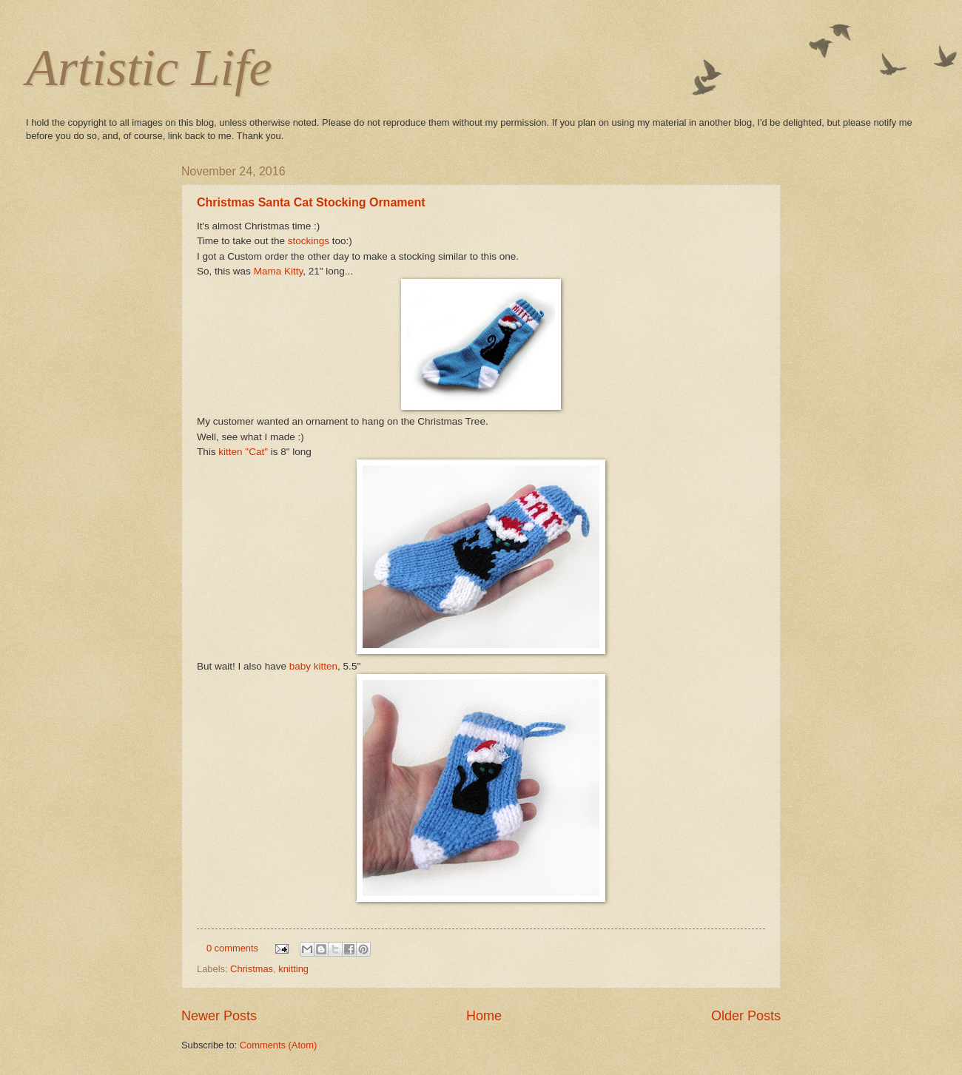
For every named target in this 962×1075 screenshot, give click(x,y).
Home (484, 1015)
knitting (293, 968)
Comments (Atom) (278, 1045)
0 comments (232, 948)
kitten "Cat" (243, 451)
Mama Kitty (278, 271)
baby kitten (313, 666)
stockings (308, 240)
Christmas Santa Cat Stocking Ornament (311, 202)
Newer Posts (219, 1015)
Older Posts (746, 1015)
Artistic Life (149, 67)
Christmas (251, 968)
